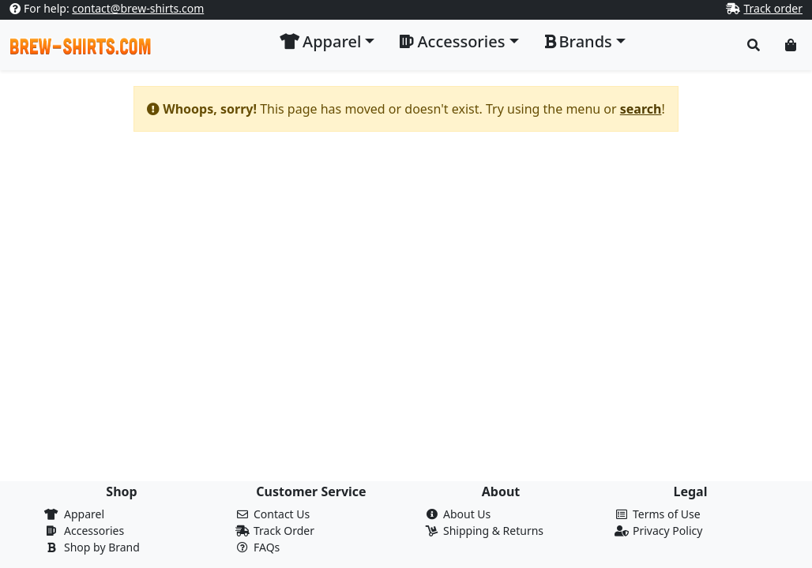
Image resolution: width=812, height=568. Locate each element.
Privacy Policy (667, 530)
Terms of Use (667, 513)
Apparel (84, 513)
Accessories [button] (452, 41)
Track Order (284, 530)
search (641, 109)
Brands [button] (578, 41)
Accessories (94, 530)
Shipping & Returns (493, 530)
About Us (467, 513)
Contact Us (282, 513)
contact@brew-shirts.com (138, 8)
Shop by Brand (102, 547)
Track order (773, 8)
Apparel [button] (320, 41)
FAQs (267, 547)
